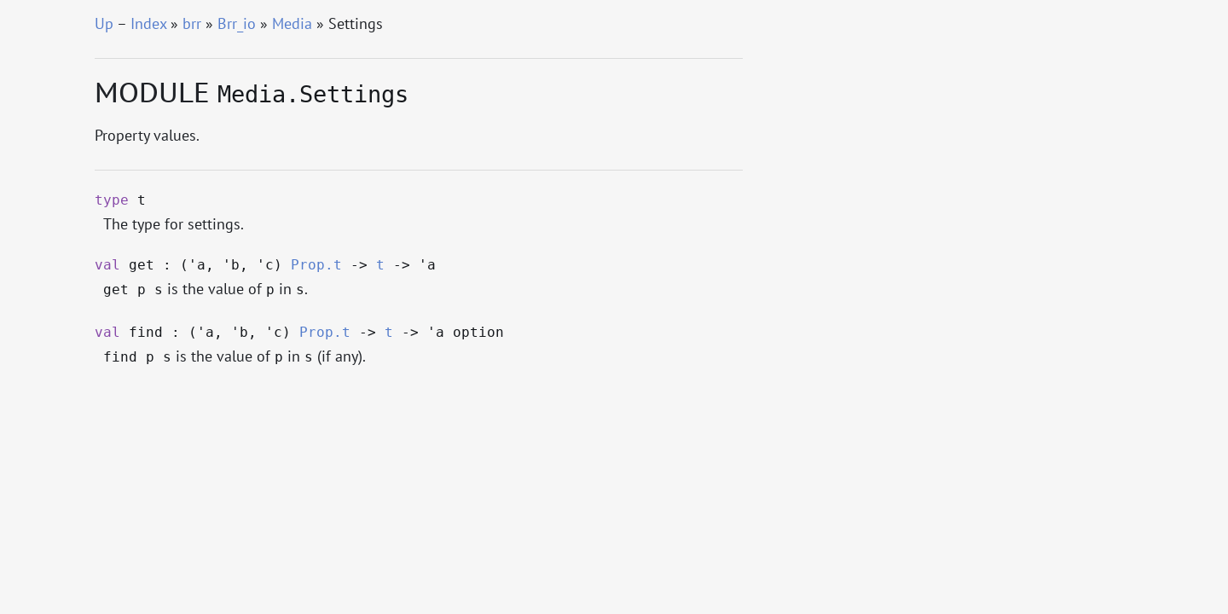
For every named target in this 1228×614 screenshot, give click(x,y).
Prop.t (316, 265)
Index (148, 23)
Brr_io (236, 23)
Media (292, 23)
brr (191, 23)
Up (104, 23)
